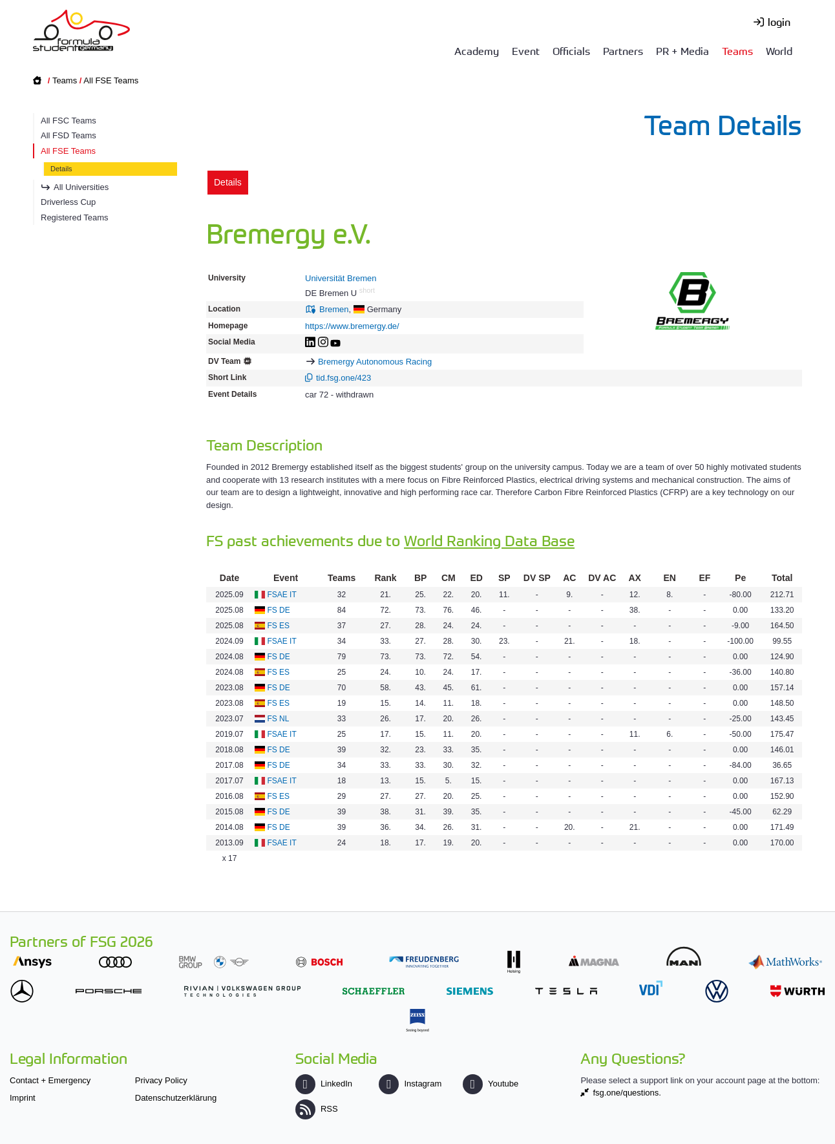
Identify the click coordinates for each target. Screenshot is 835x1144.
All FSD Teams (68, 135)
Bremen (334, 309)
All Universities (81, 187)
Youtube (490, 1083)
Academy (476, 50)
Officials (571, 50)
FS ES (278, 625)
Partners (623, 50)
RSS (316, 1109)
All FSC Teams (68, 120)
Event (526, 50)
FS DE (278, 610)
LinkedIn (323, 1083)
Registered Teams (75, 217)
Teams (737, 50)
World (779, 50)
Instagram (410, 1083)
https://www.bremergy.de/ (352, 326)
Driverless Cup (68, 202)
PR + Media (682, 50)
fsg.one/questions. (627, 1092)
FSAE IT (281, 594)
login (779, 21)
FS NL (278, 718)
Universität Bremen (341, 278)
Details (61, 169)
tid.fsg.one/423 (343, 378)
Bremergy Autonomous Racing (375, 361)
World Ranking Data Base (489, 540)
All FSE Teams (110, 80)
